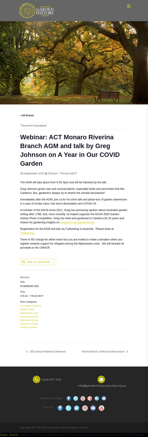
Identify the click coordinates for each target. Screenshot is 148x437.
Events (14, 434)
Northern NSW (27, 309)
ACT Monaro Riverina (30, 306)
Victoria (33, 324)
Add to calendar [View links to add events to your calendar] (38, 262)
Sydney (34, 320)
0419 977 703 (51, 380)
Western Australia (28, 327)
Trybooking (27, 232)
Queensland (26, 313)
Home (3, 434)
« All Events (27, 115)
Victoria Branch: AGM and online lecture (103, 351)
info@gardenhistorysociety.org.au (102, 385)
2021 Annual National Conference (47, 351)
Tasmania (24, 324)
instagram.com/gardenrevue (77, 222)
